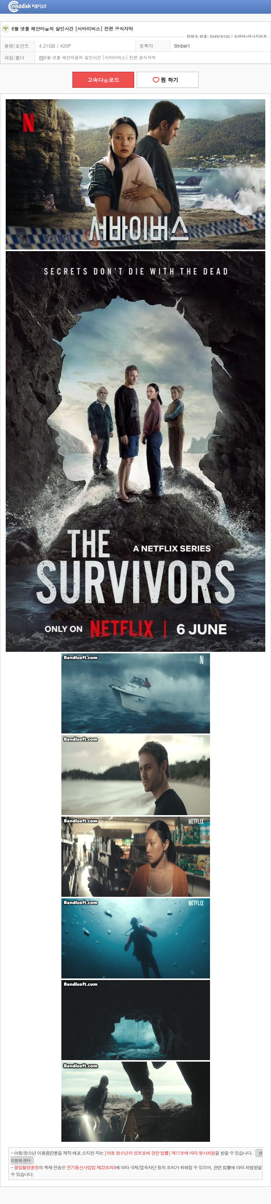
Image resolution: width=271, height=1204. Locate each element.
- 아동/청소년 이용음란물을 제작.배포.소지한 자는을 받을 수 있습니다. (136, 1156)
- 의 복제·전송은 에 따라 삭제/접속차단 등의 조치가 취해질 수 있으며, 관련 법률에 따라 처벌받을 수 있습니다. (136, 1170)
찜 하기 (167, 80)
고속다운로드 (103, 80)
